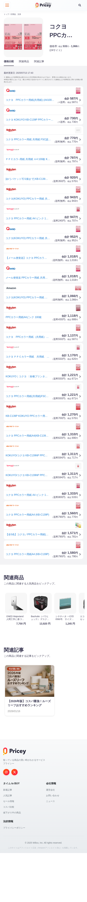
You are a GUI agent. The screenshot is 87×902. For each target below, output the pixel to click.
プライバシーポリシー (14, 876)
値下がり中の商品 (12, 861)
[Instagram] (6, 821)
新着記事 (7, 839)
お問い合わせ (52, 844)
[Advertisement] (43, 591)
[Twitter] (14, 821)
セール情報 (8, 850)
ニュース (50, 850)
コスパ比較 (8, 856)
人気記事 (7, 844)
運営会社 (50, 839)
